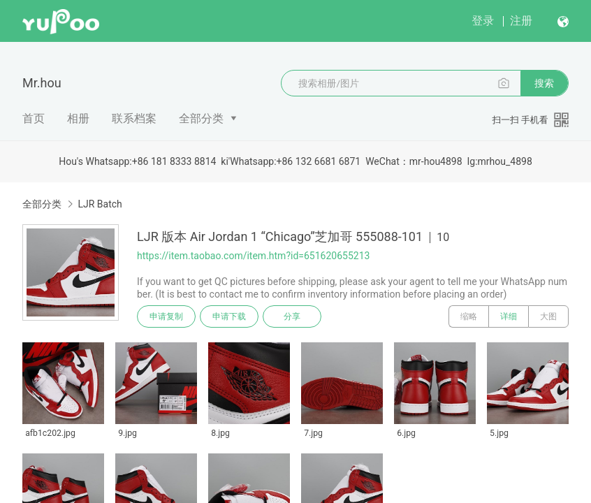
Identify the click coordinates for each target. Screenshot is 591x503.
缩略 (468, 316)
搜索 (544, 83)
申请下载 (229, 316)
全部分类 (201, 118)
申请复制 (166, 316)
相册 (78, 118)
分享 (292, 316)
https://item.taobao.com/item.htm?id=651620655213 (253, 255)
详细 (508, 316)
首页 (33, 118)
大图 (548, 316)
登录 (483, 20)
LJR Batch (100, 204)
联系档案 (134, 118)
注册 (521, 20)
